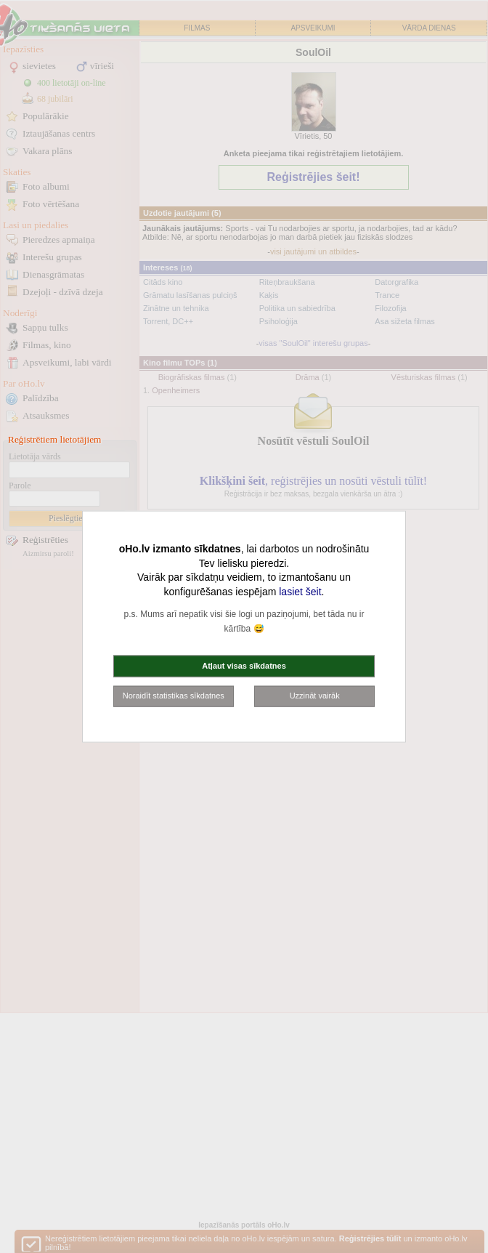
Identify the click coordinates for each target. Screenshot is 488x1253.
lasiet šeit (300, 591)
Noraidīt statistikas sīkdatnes (173, 695)
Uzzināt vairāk (315, 695)
